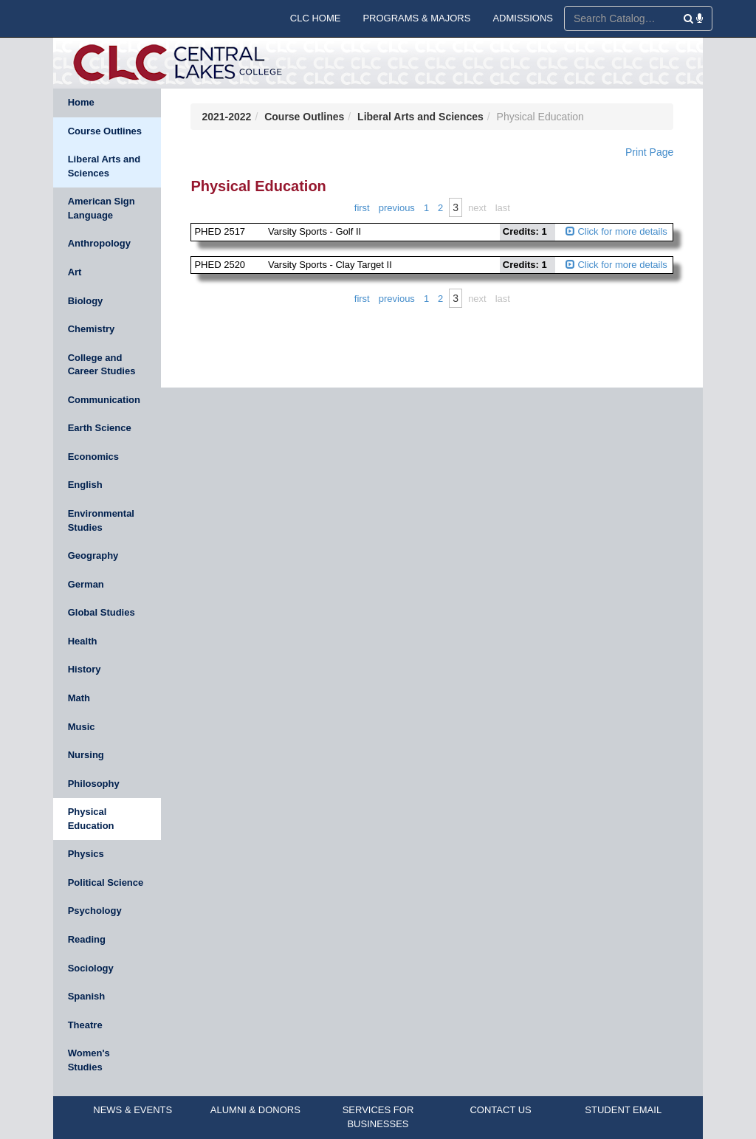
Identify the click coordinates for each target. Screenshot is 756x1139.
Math (79, 697)
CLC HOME (315, 18)
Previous (397, 207)
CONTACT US (500, 1109)
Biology (85, 300)
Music (81, 726)
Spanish (87, 996)
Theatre (85, 1024)
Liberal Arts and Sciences (104, 166)
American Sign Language (101, 208)
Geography (93, 555)
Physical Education (91, 818)
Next (477, 207)
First (362, 207)
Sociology (91, 968)
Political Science (106, 882)
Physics (86, 853)
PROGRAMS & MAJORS (416, 18)
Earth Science (99, 427)
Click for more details (616, 231)
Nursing (86, 754)
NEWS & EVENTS (132, 1109)
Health (82, 641)
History (84, 669)
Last (502, 207)
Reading (87, 939)
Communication (104, 399)
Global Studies (101, 612)
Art (75, 272)
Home (81, 102)
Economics (93, 456)
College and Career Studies (102, 364)
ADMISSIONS (522, 18)
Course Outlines (105, 131)
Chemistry (91, 328)
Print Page (649, 152)
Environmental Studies (101, 520)
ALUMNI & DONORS (255, 1109)
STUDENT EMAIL (623, 1109)
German (86, 584)
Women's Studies (89, 1060)
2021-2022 (226, 117)
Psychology (95, 910)
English (85, 484)
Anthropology (99, 243)
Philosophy (94, 783)
